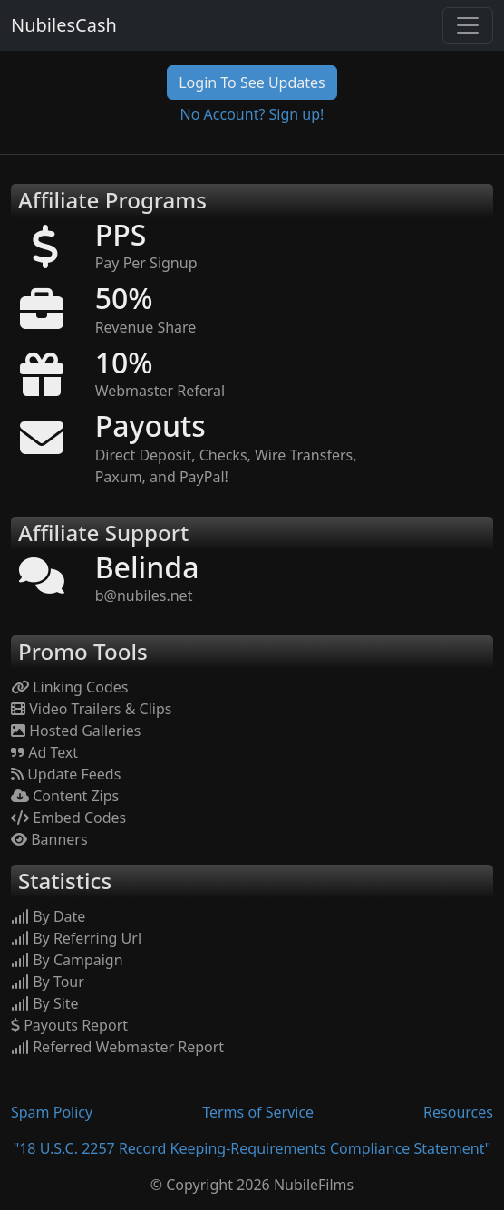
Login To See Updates (252, 82)
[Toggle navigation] (467, 25)
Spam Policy (51, 1112)
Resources (458, 1112)
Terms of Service (258, 1112)
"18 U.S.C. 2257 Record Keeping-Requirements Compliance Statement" (252, 1148)
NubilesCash (64, 25)
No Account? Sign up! (252, 114)
